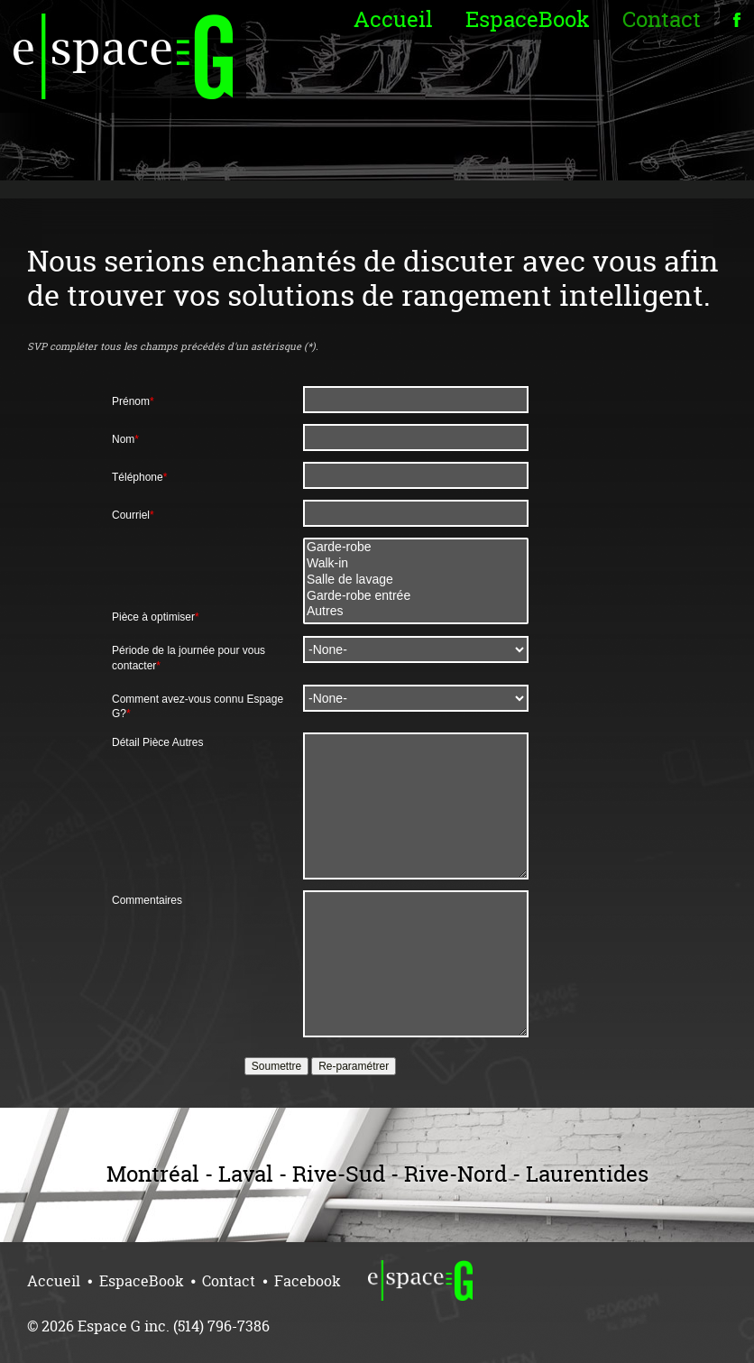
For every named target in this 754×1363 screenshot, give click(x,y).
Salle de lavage (416, 580)
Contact (661, 19)
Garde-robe (416, 547)
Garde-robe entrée (416, 596)
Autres (416, 611)
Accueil (393, 19)
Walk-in (416, 564)
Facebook (307, 1281)
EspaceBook (527, 19)
